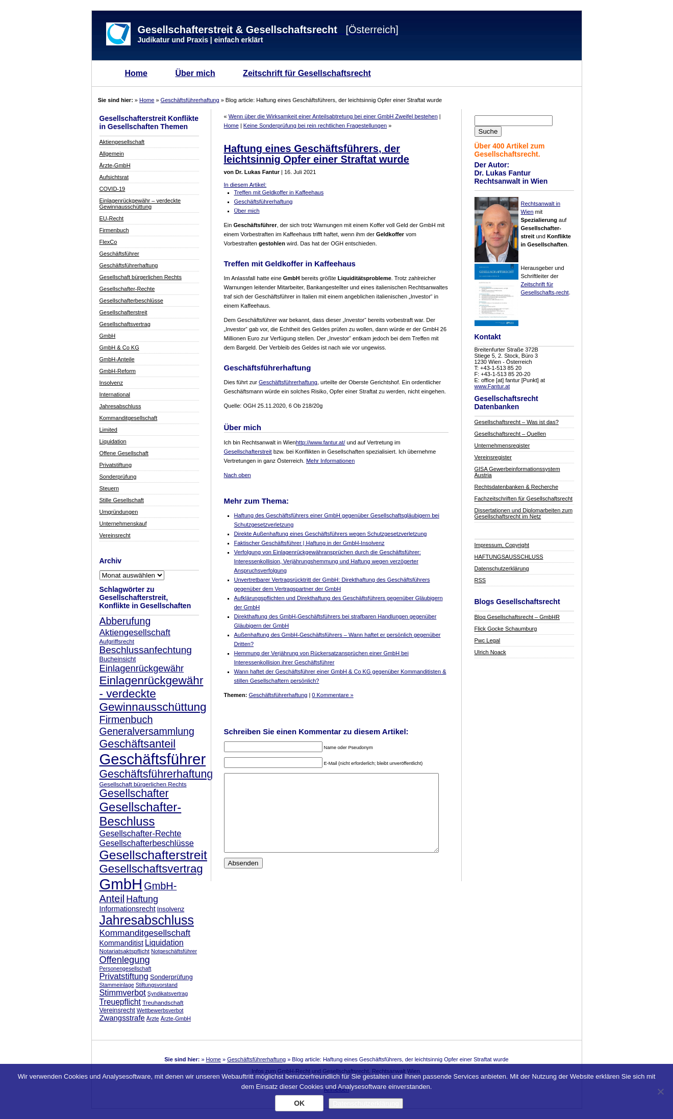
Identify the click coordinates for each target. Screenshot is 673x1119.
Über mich (195, 73)
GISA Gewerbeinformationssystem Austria (517, 472)
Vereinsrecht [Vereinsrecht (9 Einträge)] (117, 1010)
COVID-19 (112, 189)
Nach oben (237, 475)
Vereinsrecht (115, 535)
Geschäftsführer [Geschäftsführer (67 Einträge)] (152, 759)
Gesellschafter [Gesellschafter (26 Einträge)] (134, 793)
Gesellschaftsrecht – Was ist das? (517, 422)
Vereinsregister (493, 457)
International (115, 394)
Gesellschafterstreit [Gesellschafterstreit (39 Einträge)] (153, 855)
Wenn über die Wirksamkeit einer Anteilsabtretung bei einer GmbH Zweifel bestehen (333, 116)
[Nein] (660, 1091)
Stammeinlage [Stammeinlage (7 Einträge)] (116, 985)
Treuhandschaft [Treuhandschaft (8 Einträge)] (163, 1002)
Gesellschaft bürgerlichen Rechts (140, 277)
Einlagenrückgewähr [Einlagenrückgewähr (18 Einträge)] (141, 668)
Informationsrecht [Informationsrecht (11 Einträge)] (127, 909)
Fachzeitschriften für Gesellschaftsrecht (524, 498)
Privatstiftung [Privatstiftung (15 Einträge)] (123, 976)
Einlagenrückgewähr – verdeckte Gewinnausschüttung (140, 203)
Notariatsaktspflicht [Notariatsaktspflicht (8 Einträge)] (124, 951)
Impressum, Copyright (502, 545)
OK (299, 1103)
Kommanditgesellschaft (128, 418)
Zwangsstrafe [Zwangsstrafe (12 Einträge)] (122, 1018)
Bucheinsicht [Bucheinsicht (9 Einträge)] (117, 659)
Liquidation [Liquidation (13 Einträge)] (164, 942)
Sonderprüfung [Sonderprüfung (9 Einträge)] (171, 977)
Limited (108, 430)
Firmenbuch (114, 230)
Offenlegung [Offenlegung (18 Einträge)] (124, 959)
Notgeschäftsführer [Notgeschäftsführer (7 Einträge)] (174, 951)
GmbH (107, 336)
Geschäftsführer (119, 254)
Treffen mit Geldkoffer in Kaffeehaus (279, 192)
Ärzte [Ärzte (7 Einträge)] (152, 1018)
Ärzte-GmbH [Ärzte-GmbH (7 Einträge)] (176, 1018)
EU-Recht (111, 218)
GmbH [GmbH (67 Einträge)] (121, 884)
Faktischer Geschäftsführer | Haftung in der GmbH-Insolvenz (309, 543)
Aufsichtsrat (114, 177)
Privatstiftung (115, 465)
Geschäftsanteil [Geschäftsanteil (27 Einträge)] (137, 743)
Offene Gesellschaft (123, 453)
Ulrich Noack (490, 652)
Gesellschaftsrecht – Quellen (510, 434)
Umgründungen (118, 512)
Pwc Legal (488, 640)
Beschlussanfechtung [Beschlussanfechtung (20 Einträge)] (145, 649)
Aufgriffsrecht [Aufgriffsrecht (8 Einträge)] (116, 641)
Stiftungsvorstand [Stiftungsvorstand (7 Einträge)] (157, 985)
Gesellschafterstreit (123, 312)
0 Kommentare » (332, 695)
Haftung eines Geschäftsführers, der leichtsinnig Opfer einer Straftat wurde (316, 154)
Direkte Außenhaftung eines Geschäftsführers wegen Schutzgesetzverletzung (330, 534)
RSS (480, 580)
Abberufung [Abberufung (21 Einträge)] (125, 621)
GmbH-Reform (117, 371)
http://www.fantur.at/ (320, 442)
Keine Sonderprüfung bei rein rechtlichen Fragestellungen (315, 125)
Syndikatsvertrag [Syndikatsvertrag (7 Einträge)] (167, 993)
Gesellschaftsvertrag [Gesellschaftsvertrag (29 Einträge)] (151, 868)
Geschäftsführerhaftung (190, 100)
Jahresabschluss (120, 406)
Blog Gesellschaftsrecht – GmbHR (517, 617)
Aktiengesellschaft (122, 142)
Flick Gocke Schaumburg (506, 629)
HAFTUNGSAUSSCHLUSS (509, 557)
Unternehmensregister (502, 445)
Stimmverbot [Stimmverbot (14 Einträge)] (122, 992)
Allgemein (111, 154)
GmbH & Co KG (119, 347)
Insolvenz (111, 383)
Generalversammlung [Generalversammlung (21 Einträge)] (146, 731)
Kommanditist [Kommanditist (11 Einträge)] (121, 943)
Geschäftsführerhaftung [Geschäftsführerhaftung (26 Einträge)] (156, 774)
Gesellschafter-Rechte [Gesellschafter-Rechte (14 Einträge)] (140, 833)
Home (136, 73)
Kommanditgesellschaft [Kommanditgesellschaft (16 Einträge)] (145, 933)
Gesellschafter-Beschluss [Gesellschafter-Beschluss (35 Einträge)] (140, 814)
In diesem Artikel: (245, 185)
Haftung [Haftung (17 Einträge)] (142, 899)
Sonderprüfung (118, 477)
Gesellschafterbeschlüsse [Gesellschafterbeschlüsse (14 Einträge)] (146, 843)
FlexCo (108, 242)
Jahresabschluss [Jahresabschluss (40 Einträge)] (146, 920)
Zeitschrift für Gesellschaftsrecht (307, 73)
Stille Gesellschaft (121, 500)
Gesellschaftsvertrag (125, 324)
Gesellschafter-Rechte (127, 289)
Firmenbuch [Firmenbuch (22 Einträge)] (126, 719)
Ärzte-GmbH (115, 165)
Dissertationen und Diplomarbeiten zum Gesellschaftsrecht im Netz (524, 513)
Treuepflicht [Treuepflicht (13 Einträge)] (120, 1002)
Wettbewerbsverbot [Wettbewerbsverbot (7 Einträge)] (160, 1010)
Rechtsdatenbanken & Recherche (517, 487)
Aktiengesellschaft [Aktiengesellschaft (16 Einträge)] (134, 632)
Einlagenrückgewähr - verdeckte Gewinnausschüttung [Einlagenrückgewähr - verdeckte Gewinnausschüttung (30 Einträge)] (153, 693)
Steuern (109, 488)
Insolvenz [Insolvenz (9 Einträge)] (170, 909)
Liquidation (113, 441)
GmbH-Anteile (117, 359)
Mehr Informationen (330, 461)
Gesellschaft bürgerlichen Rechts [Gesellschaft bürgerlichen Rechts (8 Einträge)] (143, 784)
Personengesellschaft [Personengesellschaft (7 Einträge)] (125, 968)
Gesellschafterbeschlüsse (131, 300)
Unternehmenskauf (123, 523)
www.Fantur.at (492, 386)
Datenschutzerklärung (502, 568)
